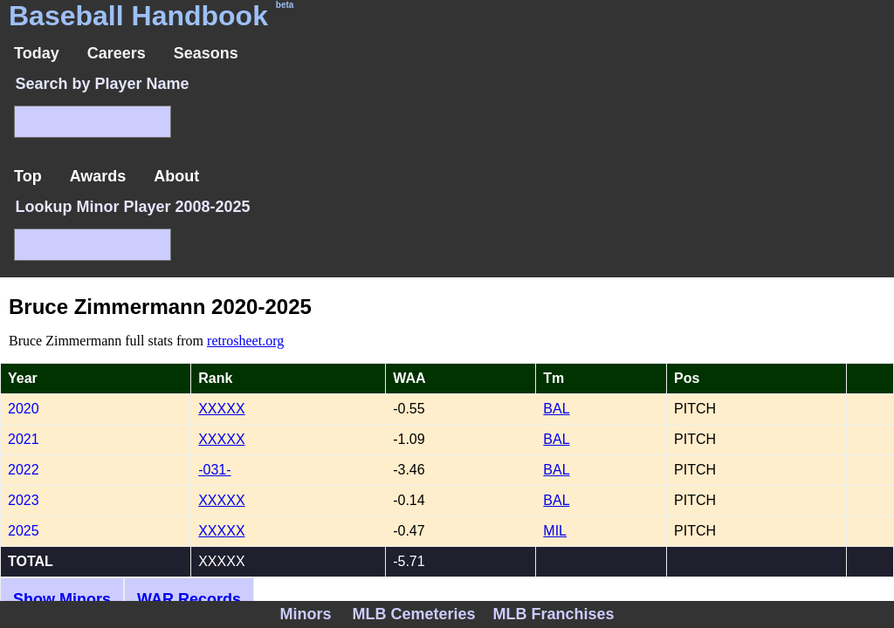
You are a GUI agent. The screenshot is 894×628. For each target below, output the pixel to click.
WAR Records (189, 599)
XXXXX (221, 408)
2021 (23, 439)
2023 (23, 500)
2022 (23, 469)
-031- (214, 469)
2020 (23, 408)
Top (28, 176)
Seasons (206, 53)
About (176, 176)
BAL (556, 408)
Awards (98, 176)
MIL (555, 530)
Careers (116, 53)
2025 (23, 530)
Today (36, 53)
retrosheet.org (245, 340)
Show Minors (62, 599)
